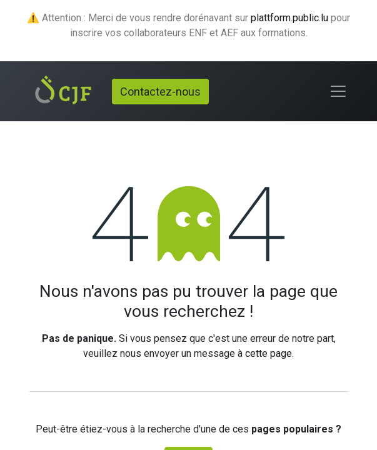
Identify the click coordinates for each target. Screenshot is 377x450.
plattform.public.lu (289, 18)
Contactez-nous (160, 91)
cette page (268, 353)
